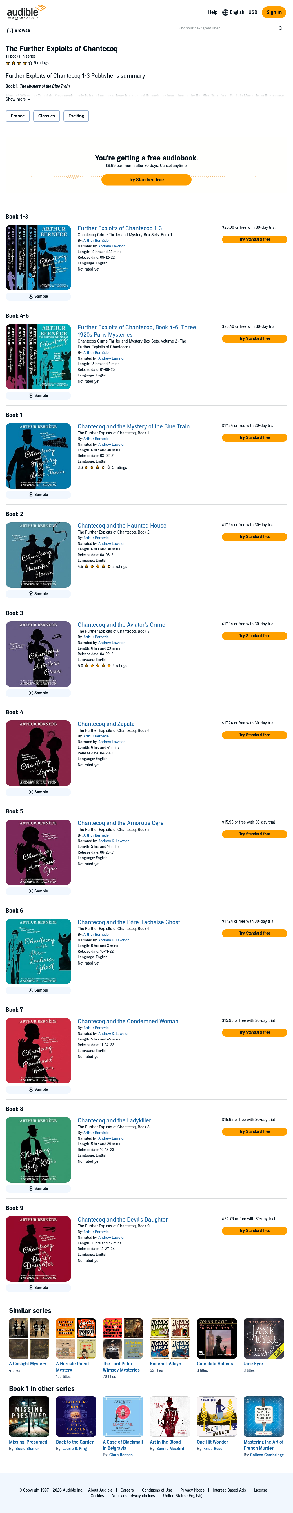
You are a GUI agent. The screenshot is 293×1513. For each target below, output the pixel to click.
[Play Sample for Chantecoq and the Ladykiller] (38, 1189)
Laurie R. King (75, 1448)
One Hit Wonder (212, 1442)
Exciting (76, 116)
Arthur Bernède (96, 240)
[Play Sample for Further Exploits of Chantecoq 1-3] (38, 297)
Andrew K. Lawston (114, 841)
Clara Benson (121, 1455)
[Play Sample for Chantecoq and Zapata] (38, 792)
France (18, 116)
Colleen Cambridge (267, 1455)
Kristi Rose (212, 1448)
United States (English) (183, 1496)
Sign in (274, 12)
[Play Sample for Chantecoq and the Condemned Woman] (38, 1090)
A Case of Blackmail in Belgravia (123, 1445)
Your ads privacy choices (133, 1496)
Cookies (97, 1496)
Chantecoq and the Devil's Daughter (123, 1219)
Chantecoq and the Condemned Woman (128, 1021)
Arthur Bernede (96, 439)
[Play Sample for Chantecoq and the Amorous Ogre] (38, 891)
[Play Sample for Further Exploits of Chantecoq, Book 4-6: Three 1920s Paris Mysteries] (38, 396)
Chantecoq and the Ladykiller (114, 1120)
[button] (18, 99)
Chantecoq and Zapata (106, 724)
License (260, 1490)
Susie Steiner (27, 1448)
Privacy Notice (192, 1490)
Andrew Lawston (112, 246)
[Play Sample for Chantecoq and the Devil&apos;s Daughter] (38, 1288)
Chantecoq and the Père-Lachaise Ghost (129, 922)
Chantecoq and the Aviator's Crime (121, 625)
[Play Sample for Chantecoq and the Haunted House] (38, 594)
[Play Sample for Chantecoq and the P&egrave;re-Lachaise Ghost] (38, 990)
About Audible (100, 1490)
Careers (127, 1490)
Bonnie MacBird (170, 1448)
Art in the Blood (165, 1442)
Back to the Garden (75, 1442)
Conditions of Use (157, 1490)
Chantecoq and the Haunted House (122, 526)
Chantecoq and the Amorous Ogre (121, 823)
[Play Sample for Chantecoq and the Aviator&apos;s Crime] (38, 693)
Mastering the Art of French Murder (263, 1445)
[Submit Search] (281, 28)
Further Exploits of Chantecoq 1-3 (120, 228)
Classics (46, 116)
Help (212, 12)
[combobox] (230, 28)
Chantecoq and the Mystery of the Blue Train (134, 426)
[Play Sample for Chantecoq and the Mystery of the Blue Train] (38, 495)
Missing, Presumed (28, 1442)
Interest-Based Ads (229, 1490)
